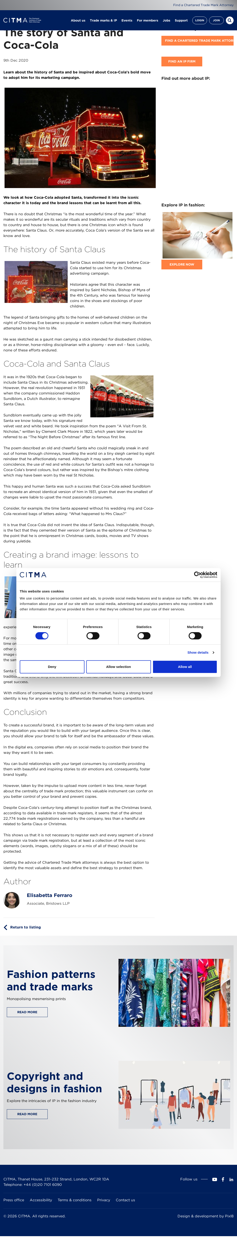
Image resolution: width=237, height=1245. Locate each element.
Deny (52, 667)
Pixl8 (229, 1216)
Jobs (166, 20)
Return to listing (25, 927)
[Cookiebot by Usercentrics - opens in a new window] (197, 574)
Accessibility (41, 1200)
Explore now (182, 264)
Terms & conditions (74, 1200)
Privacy (103, 1200)
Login (199, 20)
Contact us (125, 1200)
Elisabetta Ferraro (49, 895)
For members (147, 20)
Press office (13, 1200)
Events (126, 20)
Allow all (185, 667)
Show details (198, 652)
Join (216, 20)
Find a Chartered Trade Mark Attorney (203, 5)
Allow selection (118, 667)
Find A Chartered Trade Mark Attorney (199, 40)
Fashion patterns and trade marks (51, 980)
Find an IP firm (181, 61)
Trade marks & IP (103, 20)
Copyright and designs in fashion (54, 1082)
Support (181, 20)
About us (78, 20)
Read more (27, 1012)
